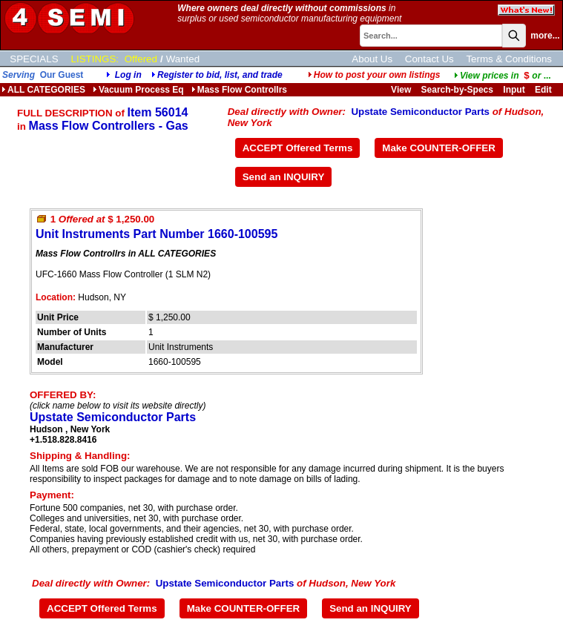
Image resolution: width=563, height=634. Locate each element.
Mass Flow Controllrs (239, 90)
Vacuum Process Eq (138, 90)
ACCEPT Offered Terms (298, 147)
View (401, 90)
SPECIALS (34, 59)
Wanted (183, 59)
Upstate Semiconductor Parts (420, 111)
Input (513, 90)
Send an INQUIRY (284, 176)
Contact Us (429, 59)
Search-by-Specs (457, 90)
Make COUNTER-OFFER (438, 147)
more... (544, 35)
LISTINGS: (95, 59)
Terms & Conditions (509, 59)
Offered (141, 59)
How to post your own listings (374, 75)
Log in (128, 75)
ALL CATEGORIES (43, 90)
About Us (372, 59)
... (502, 75)
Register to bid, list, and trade (220, 75)
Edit (544, 90)
